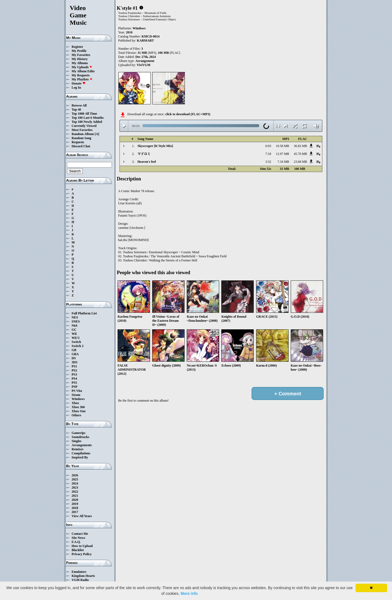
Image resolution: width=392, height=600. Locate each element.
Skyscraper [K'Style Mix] (155, 146)
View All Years (82, 516)
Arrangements (82, 445)
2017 (75, 512)
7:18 (268, 154)
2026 (75, 475)
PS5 (74, 383)
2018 (75, 508)
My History (80, 59)
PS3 (74, 374)
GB (74, 350)
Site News (78, 538)
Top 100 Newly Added (87, 122)
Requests (78, 142)
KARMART (145, 40)
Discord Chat (81, 146)
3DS (74, 362)
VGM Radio (80, 580)
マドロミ (144, 154)
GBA (75, 354)
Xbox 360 (78, 407)
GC (74, 330)
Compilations (81, 453)
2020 (75, 500)
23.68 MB (300, 162)
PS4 (74, 378)
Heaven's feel (146, 162)
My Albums (80, 63)
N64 (74, 325)
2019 (75, 504)
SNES (76, 321)
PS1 (74, 366)
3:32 (268, 162)
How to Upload (82, 546)
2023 (75, 487)
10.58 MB (282, 146)
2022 (75, 491)
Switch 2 (78, 346)
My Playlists (82, 79)
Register (77, 47)
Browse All (79, 105)
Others (76, 415)
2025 (75, 479)
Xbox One (79, 411)
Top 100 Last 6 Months (88, 118)
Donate (78, 83)
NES (75, 317)
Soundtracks (80, 437)
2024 (75, 483)
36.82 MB (300, 146)
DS (74, 358)
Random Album (83, 134)
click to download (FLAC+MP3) (187, 114)
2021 (75, 496)
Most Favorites (82, 130)
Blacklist (78, 550)
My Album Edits (83, 71)
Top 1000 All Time (84, 113)
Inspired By (80, 457)
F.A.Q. (76, 542)
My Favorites (81, 55)
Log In (76, 87)
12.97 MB (282, 154)
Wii (74, 334)
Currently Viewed (84, 126)
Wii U (76, 338)
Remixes (77, 449)
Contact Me (80, 534)
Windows (78, 399)
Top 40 (76, 109)
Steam (76, 395)
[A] (97, 134)
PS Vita (77, 391)
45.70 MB (300, 154)
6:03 (268, 146)
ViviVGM (143, 65)
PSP (74, 387)
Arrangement (144, 61)
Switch (76, 342)
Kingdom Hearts (83, 576)
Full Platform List (84, 313)
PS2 (74, 370)
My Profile (79, 51)
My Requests (81, 75)
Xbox (75, 403)
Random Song (81, 138)
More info (189, 593)
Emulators (79, 572)
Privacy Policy (82, 554)
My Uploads (82, 67)
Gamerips (78, 433)
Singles (76, 441)
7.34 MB (283, 162)
